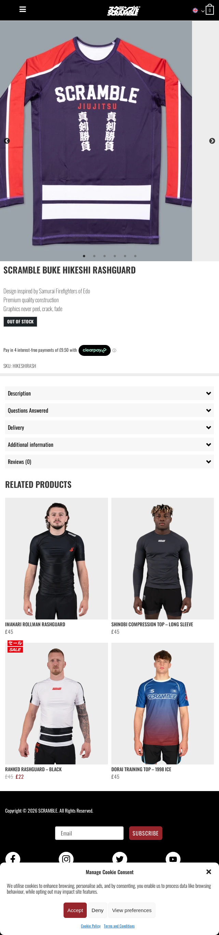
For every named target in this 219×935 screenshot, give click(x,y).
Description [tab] (19, 393)
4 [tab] (114, 256)
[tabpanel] (109, 141)
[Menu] (22, 9)
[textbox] (195, 10)
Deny (98, 910)
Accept (75, 910)
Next (212, 141)
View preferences (132, 910)
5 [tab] (125, 256)
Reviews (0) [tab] (19, 461)
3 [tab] (104, 256)
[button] (208, 871)
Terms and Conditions (119, 926)
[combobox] (195, 10)
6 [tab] (135, 256)
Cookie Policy (90, 926)
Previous (6, 141)
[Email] (89, 833)
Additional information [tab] (30, 444)
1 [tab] (84, 256)
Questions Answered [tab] (28, 410)
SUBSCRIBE (146, 833)
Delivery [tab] (16, 427)
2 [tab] (94, 256)
